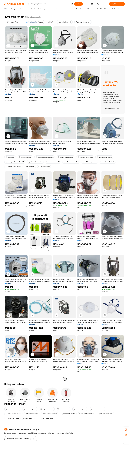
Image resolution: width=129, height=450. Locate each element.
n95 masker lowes (46, 418)
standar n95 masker (68, 414)
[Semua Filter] (12, 22)
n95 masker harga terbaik (44, 157)
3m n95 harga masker (13, 166)
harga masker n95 (53, 162)
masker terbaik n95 (107, 162)
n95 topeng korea (80, 409)
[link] (126, 429)
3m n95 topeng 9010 (86, 414)
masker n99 (29, 166)
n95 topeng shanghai (105, 414)
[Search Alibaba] (50, 4)
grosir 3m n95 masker (13, 414)
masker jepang (44, 166)
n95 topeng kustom (89, 162)
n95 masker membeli (71, 162)
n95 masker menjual (35, 162)
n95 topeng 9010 (30, 409)
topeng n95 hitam (31, 414)
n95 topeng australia (49, 414)
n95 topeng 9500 (29, 418)
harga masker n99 (46, 409)
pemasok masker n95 (85, 157)
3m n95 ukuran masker (66, 157)
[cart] (98, 4)
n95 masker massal (97, 409)
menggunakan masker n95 (15, 162)
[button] (72, 4)
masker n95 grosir (25, 157)
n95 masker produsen (104, 157)
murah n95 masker (12, 418)
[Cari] (78, 4)
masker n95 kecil (63, 409)
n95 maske (10, 157)
